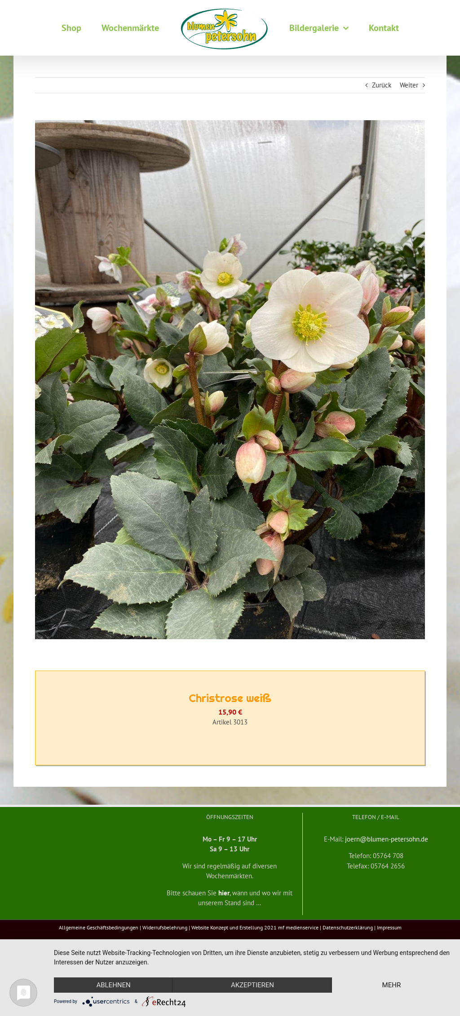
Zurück (381, 85)
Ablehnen (113, 985)
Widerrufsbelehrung (164, 927)
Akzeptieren (252, 985)
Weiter (409, 85)
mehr (391, 985)
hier (224, 893)
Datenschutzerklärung (348, 927)
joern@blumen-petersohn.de (386, 839)
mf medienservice (298, 927)
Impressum (389, 927)
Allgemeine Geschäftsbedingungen (98, 927)
